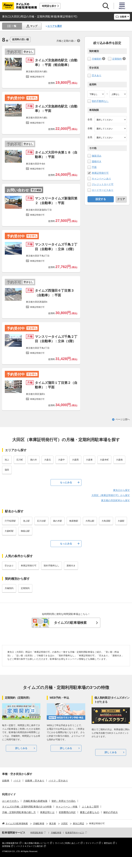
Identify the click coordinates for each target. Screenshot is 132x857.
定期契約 (117, 58)
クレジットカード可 (102, 184)
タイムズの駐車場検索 (70, 622)
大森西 (75, 459)
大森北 (47, 459)
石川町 (19, 459)
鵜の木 (33, 459)
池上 (7, 459)
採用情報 (6, 846)
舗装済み (96, 155)
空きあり (96, 75)
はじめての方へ (10, 801)
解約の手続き (110, 812)
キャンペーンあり (101, 178)
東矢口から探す (121, 490)
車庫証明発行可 (100, 173)
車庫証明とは (47, 812)
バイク (17, 780)
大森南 (119, 459)
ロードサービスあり (102, 190)
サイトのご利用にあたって (67, 843)
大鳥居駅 (106, 521)
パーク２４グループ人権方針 (29, 846)
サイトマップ (92, 843)
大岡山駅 (89, 521)
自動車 (5, 780)
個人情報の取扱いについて (36, 843)
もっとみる (66, 482)
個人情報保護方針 (10, 843)
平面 (94, 167)
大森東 (89, 459)
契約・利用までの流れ (64, 801)
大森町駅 (9, 531)
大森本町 (104, 459)
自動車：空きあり (34, 780)
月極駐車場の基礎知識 (35, 801)
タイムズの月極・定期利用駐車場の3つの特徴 (27, 806)
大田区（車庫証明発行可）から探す (110, 495)
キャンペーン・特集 (67, 806)
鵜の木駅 (57, 521)
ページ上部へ (123, 419)
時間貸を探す (49, 6)
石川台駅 (41, 521)
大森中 (61, 459)
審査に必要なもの (89, 812)
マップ (33, 26)
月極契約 (96, 58)
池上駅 (26, 521)
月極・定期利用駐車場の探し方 (19, 812)
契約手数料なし (100, 101)
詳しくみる (21, 748)
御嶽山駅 (25, 531)
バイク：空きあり (58, 780)
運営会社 (108, 843)
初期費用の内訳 (67, 812)
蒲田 (7, 470)
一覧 (14, 26)
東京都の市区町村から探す (115, 500)
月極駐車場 (56, 832)
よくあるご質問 (90, 806)
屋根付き (96, 161)
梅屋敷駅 (73, 521)
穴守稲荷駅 (10, 521)
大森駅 (121, 521)
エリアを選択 (54, 26)
